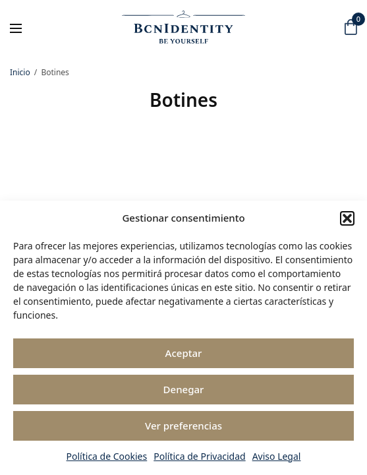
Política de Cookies (107, 456)
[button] (347, 218)
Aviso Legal (276, 456)
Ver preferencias (183, 425)
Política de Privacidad (199, 456)
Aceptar (183, 353)
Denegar (183, 389)
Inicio (20, 72)
